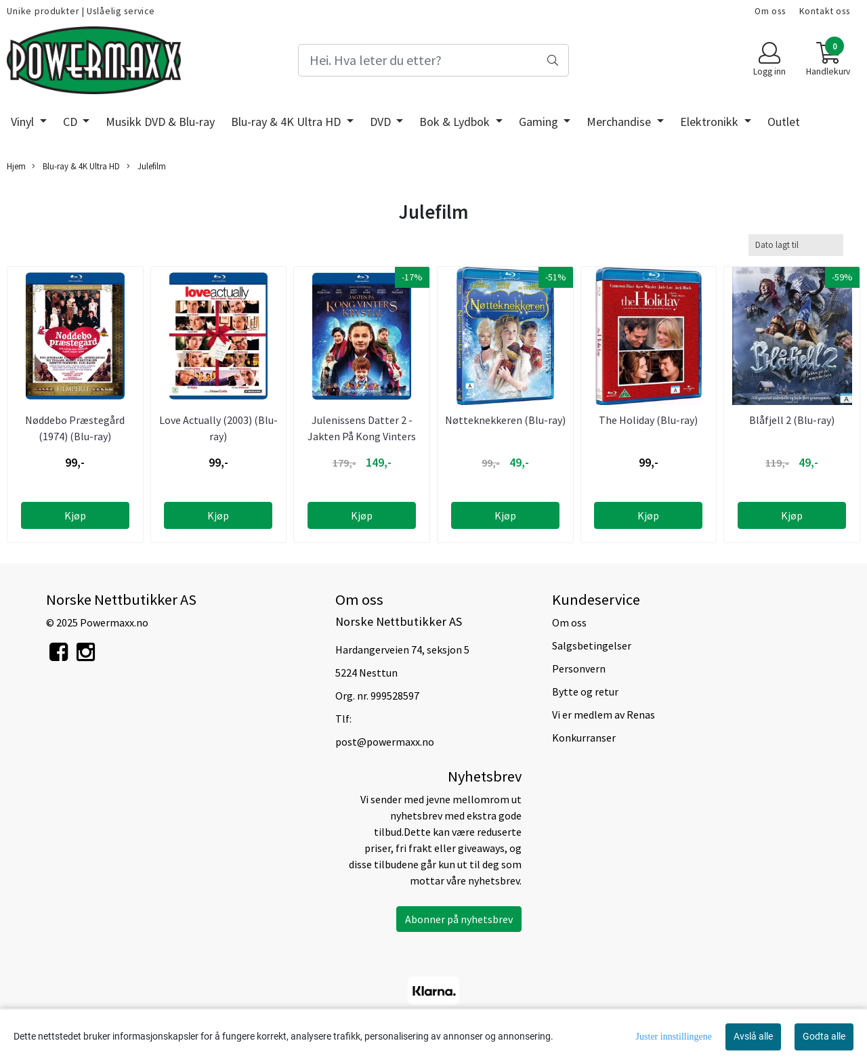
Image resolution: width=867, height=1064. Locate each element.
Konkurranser (584, 737)
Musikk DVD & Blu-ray (160, 121)
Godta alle (824, 1036)
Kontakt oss (824, 11)
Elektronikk (710, 121)
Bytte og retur (585, 691)
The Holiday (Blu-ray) (648, 420)
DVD (382, 121)
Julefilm (146, 166)
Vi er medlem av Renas (603, 714)
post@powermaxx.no (384, 741)
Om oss (770, 11)
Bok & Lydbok (455, 121)
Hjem (16, 166)
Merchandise (620, 121)
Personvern (579, 668)
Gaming (540, 121)
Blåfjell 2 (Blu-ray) (791, 420)
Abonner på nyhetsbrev (459, 919)
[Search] (433, 60)
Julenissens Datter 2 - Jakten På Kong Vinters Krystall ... (362, 436)
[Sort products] (795, 244)
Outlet (783, 121)
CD (71, 121)
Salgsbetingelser (591, 645)
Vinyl (24, 121)
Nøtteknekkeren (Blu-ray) (505, 420)
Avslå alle (753, 1036)
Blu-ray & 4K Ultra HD (287, 121)
